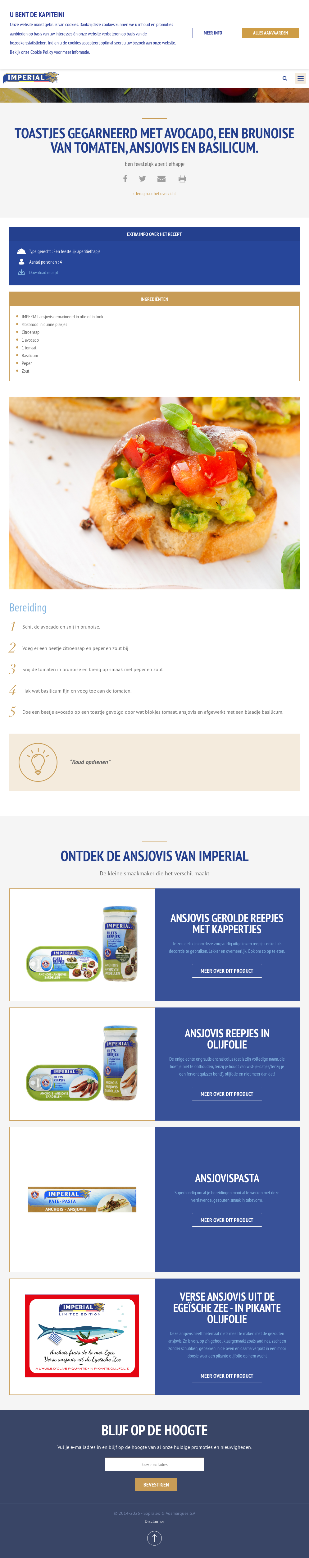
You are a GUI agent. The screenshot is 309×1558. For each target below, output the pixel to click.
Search (285, 78)
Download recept (43, 272)
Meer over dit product (227, 970)
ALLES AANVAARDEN (270, 33)
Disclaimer (154, 1521)
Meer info (213, 33)
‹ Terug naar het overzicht (154, 193)
